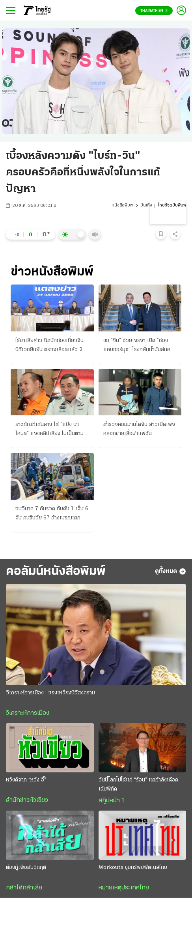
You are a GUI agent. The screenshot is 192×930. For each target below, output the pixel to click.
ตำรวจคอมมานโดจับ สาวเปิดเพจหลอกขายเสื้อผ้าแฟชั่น (139, 429)
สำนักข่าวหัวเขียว (27, 800)
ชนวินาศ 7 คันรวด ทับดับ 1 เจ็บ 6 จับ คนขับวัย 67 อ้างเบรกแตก (51, 513)
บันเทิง (146, 205)
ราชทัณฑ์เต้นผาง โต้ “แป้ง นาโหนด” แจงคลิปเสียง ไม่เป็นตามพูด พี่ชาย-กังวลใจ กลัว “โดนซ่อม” (49, 430)
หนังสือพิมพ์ (122, 205)
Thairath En (154, 11)
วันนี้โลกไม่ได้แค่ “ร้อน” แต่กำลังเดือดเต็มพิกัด (138, 784)
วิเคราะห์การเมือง (27, 713)
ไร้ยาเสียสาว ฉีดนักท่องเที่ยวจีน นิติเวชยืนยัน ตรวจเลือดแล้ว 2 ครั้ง (49, 346)
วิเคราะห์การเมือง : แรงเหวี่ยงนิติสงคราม (50, 693)
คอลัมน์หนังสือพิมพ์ (56, 571)
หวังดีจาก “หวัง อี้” (26, 780)
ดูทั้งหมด (170, 571)
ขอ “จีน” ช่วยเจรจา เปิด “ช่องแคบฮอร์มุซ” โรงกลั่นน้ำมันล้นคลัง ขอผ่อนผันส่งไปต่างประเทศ (139, 346)
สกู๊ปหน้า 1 (112, 801)
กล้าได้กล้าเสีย (24, 888)
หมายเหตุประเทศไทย (124, 888)
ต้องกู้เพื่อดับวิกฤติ (26, 867)
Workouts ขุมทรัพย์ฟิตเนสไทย (133, 867)
